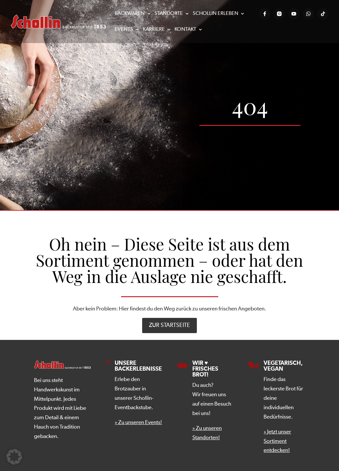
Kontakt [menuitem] (185, 29)
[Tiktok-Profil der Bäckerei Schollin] (323, 13)
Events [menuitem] (124, 29)
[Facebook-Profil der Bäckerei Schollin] (264, 13)
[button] (14, 457)
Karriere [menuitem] (154, 29)
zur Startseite (169, 325)
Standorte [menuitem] (168, 13)
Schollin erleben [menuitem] (215, 13)
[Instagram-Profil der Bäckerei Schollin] (279, 13)
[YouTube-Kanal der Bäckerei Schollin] (293, 13)
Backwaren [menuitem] (130, 13)
